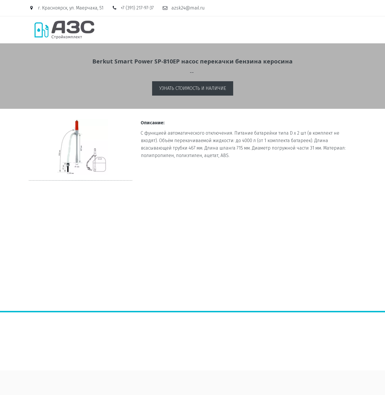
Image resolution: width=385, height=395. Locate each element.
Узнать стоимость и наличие (192, 88)
